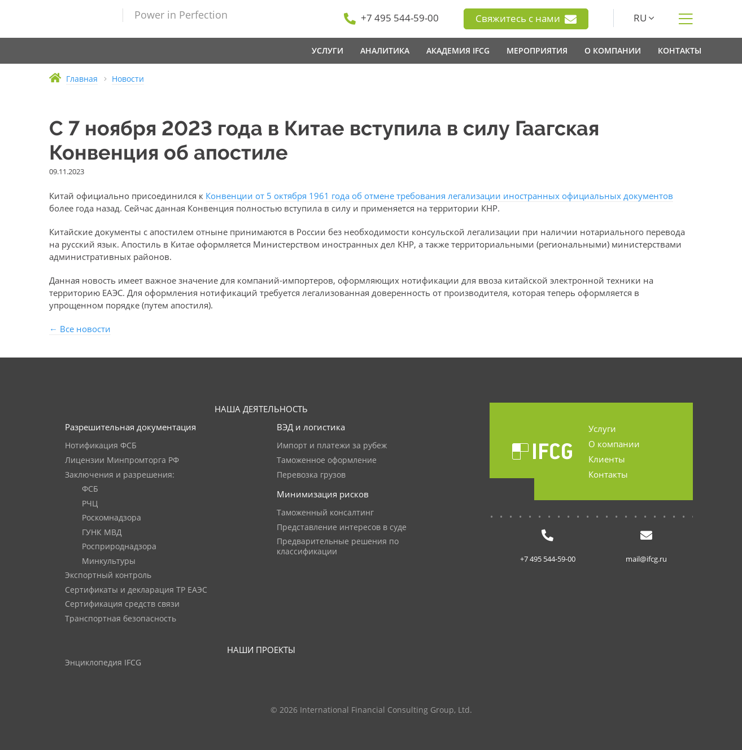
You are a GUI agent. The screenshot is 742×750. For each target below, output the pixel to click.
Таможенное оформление (327, 460)
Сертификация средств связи (122, 604)
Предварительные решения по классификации (338, 547)
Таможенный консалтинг (325, 513)
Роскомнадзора (111, 518)
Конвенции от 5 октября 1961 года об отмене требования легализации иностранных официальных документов (439, 195)
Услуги (602, 428)
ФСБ (90, 489)
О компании (614, 443)
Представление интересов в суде (342, 527)
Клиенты (606, 459)
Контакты (608, 474)
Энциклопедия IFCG (103, 663)
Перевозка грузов (311, 475)
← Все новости (80, 328)
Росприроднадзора (119, 547)
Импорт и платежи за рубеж (332, 446)
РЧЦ (90, 504)
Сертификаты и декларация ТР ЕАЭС (136, 590)
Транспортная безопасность (120, 619)
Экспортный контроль (108, 575)
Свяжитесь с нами (526, 18)
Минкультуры (109, 561)
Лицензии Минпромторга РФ (122, 460)
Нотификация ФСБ (101, 446)
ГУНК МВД (102, 532)
